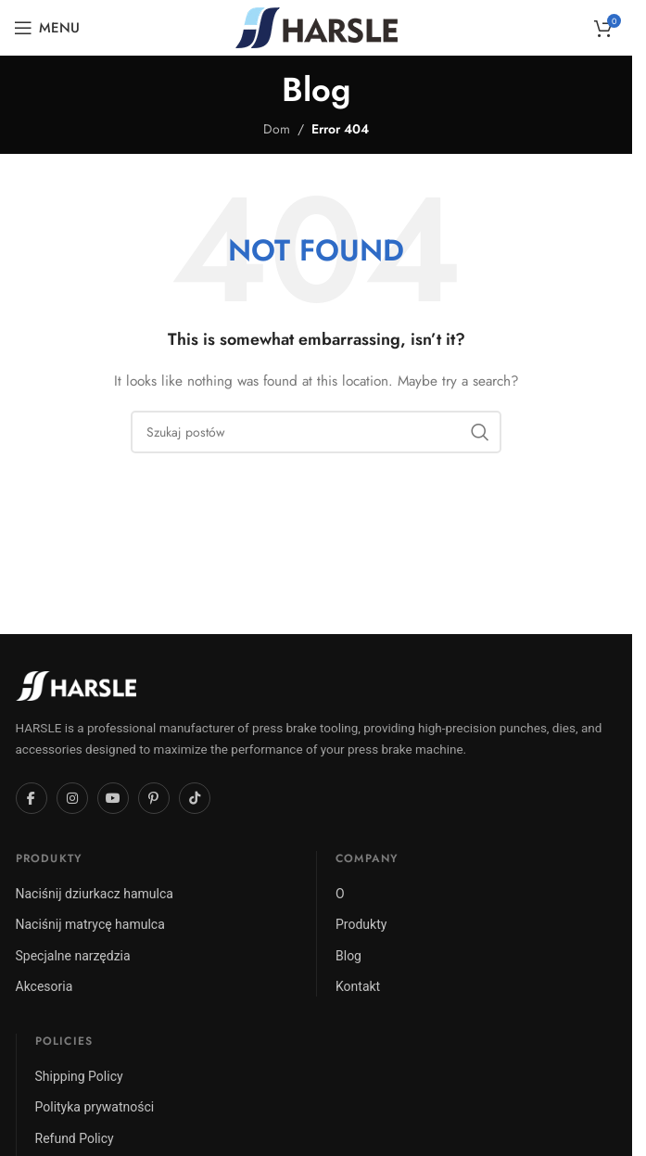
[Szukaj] (316, 432)
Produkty (361, 924)
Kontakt (358, 986)
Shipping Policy (79, 1076)
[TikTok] (194, 798)
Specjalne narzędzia (73, 955)
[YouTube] (113, 798)
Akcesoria (44, 986)
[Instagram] (72, 798)
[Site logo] (316, 26)
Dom (276, 129)
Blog (348, 955)
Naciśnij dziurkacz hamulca (94, 893)
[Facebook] (31, 798)
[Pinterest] (154, 798)
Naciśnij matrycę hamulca (90, 924)
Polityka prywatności (95, 1106)
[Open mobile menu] (47, 27)
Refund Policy (74, 1138)
